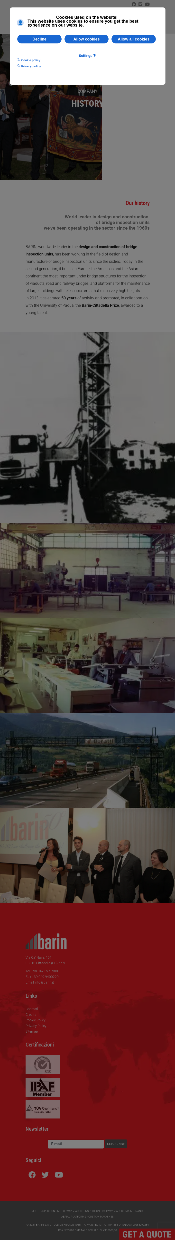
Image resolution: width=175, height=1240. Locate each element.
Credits (31, 1014)
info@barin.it (44, 982)
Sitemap (32, 1031)
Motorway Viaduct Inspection (78, 1211)
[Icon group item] (147, 4)
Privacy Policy (36, 1026)
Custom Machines (101, 1216)
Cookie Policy (36, 1020)
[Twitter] (140, 4)
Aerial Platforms (73, 1216)
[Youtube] (59, 1175)
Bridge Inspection (42, 1211)
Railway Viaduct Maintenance (123, 1211)
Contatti (32, 1009)
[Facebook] (134, 4)
